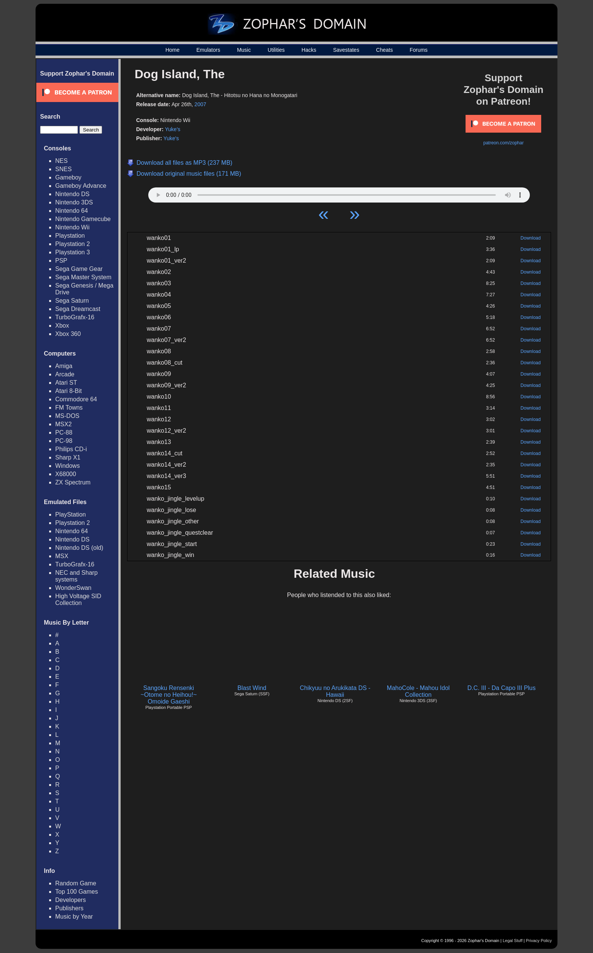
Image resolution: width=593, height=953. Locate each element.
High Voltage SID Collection (78, 599)
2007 (200, 104)
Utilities (276, 50)
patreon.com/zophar (503, 142)
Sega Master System (83, 277)
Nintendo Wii (72, 227)
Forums (418, 50)
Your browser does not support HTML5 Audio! (339, 193)
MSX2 (63, 424)
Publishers (69, 908)
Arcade (65, 374)
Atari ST (66, 382)
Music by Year (74, 916)
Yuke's (172, 129)
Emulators (208, 50)
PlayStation (70, 514)
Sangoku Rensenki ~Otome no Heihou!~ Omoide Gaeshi (169, 695)
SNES (63, 169)
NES (61, 161)
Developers (70, 900)
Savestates (346, 50)
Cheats (384, 50)
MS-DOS (67, 416)
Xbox (62, 325)
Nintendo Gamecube (83, 219)
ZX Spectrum (72, 482)
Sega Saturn (72, 300)
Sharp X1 (68, 457)
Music (244, 50)
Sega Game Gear (78, 269)
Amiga (63, 366)
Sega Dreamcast (77, 309)
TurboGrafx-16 (74, 317)
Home (172, 50)
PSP (61, 260)
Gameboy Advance (80, 186)
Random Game (75, 883)
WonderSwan (73, 588)
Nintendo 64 (71, 210)
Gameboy (68, 177)
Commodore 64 (76, 399)
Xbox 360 (68, 334)
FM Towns (69, 407)
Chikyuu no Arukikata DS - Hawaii (335, 691)
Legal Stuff (512, 940)
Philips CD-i (71, 449)
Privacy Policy (539, 940)
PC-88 (63, 432)
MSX (61, 556)
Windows (67, 466)
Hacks (308, 50)
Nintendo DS (72, 194)
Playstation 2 (72, 244)
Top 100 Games (76, 891)
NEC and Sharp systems (76, 576)
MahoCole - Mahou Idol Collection (418, 691)
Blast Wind (252, 688)
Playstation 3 (72, 252)
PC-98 (63, 441)
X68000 (65, 474)
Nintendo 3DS (74, 202)
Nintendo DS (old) (79, 548)
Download (530, 238)
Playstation (70, 235)
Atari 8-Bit (68, 391)
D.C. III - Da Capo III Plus (501, 688)
